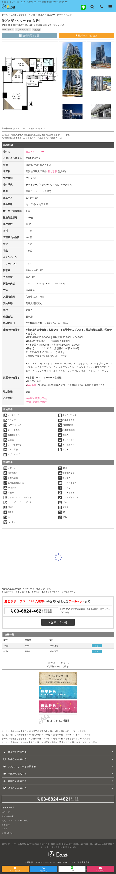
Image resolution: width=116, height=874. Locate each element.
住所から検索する (18, 14)
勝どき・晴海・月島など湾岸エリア (53, 742)
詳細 (96, 646)
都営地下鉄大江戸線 (38, 731)
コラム (5, 829)
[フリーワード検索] (92, 6)
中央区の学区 (35, 734)
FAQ (59, 862)
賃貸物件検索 (8, 816)
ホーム (5, 14)
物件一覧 (6, 812)
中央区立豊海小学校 (36, 398)
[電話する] (101, 6)
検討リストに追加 (87, 35)
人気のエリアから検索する (22, 742)
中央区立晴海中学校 (36, 402)
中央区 (32, 14)
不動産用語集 (84, 862)
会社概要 (29, 862)
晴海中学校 (58, 738)
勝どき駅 (52, 171)
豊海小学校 (58, 734)
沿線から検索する (18, 731)
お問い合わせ (58, 622)
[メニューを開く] (110, 6)
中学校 (47, 738)
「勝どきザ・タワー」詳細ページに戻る (58, 664)
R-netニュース (69, 862)
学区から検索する (18, 734)
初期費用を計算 (29, 35)
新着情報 (6, 824)
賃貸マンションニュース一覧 (15, 820)
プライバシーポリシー (45, 862)
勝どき (41, 14)
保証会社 (31, 385)
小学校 (47, 734)
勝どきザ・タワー (55, 14)
